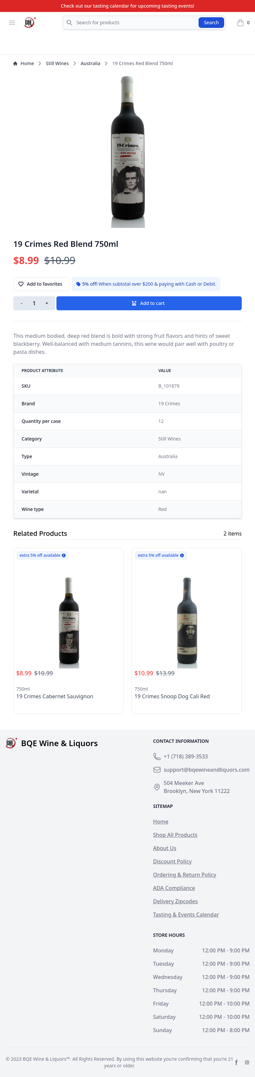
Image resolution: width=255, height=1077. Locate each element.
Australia (90, 63)
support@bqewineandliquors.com (207, 769)
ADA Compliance (174, 888)
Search (211, 22)
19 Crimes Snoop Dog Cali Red (172, 696)
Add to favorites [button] (40, 284)
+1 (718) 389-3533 (186, 756)
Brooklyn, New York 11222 (197, 791)
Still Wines (57, 63)
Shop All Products (175, 834)
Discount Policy (172, 861)
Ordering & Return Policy (184, 874)
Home (23, 63)
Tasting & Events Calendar (186, 914)
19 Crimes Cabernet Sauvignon (54, 696)
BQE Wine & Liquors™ (46, 1059)
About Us (164, 848)
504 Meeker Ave (184, 783)
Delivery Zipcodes (175, 901)
